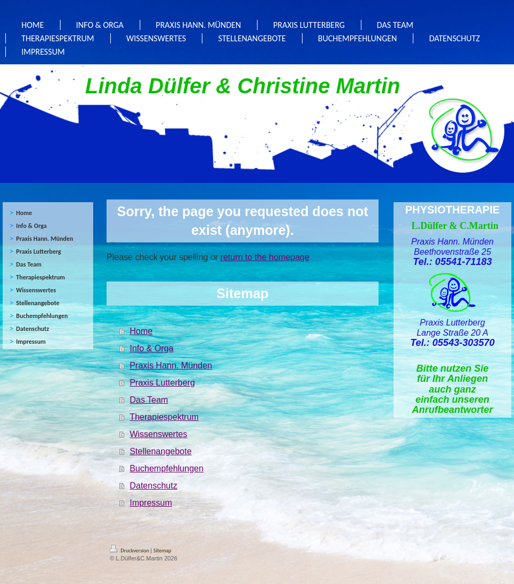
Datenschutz (153, 485)
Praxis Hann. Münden (171, 365)
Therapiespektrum (164, 417)
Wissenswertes (158, 434)
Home (141, 331)
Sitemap (162, 550)
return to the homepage (265, 257)
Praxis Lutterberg (162, 382)
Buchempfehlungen (166, 468)
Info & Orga (151, 348)
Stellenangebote (161, 451)
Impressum (151, 502)
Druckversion (130, 550)
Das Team (149, 399)
